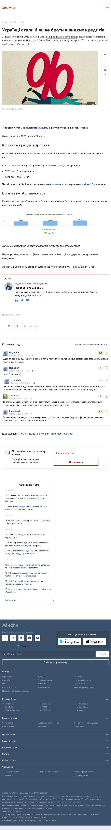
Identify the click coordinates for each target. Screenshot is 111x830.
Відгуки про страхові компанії (50, 772)
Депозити (42, 684)
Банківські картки (45, 680)
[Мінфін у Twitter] (21, 638)
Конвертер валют (9, 687)
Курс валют (7, 677)
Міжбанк (5, 684)
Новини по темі (29, 484)
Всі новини (29, 600)
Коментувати (30, 326)
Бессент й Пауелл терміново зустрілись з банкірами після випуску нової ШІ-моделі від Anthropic (26, 498)
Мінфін (17, 314)
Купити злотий (79, 726)
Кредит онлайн (44, 687)
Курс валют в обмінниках (48, 723)
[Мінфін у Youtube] (37, 638)
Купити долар (8, 726)
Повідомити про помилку (55, 662)
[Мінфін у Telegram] (13, 638)
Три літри (14, 395)
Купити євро (43, 726)
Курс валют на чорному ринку (86, 723)
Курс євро (78, 677)
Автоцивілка (7, 775)
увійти (46, 433)
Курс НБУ (6, 680)
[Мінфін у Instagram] (29, 638)
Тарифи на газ (79, 684)
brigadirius (14, 352)
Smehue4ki (15, 411)
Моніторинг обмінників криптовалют (17, 691)
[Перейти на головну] (8, 8)
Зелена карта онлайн (11, 772)
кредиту (48, 266)
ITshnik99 (14, 368)
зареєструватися (64, 433)
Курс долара (43, 677)
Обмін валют (7, 723)
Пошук (102, 654)
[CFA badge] (8, 786)
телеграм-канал (35, 127)
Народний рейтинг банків (84, 687)
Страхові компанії (81, 775)
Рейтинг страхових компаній (85, 772)
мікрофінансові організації (62, 36)
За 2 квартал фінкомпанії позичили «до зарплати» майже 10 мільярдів (63, 184)
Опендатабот (24, 44)
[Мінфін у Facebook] (5, 638)
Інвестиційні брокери (82, 680)
